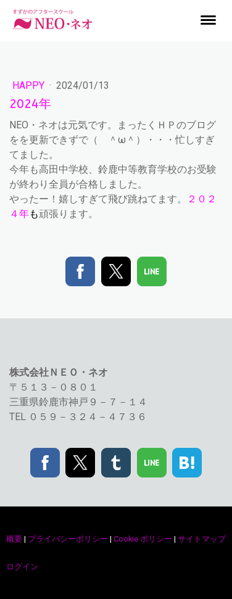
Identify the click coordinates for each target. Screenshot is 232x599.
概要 (14, 538)
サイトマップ (202, 538)
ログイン (22, 566)
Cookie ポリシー (143, 538)
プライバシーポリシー (68, 538)
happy (29, 85)
